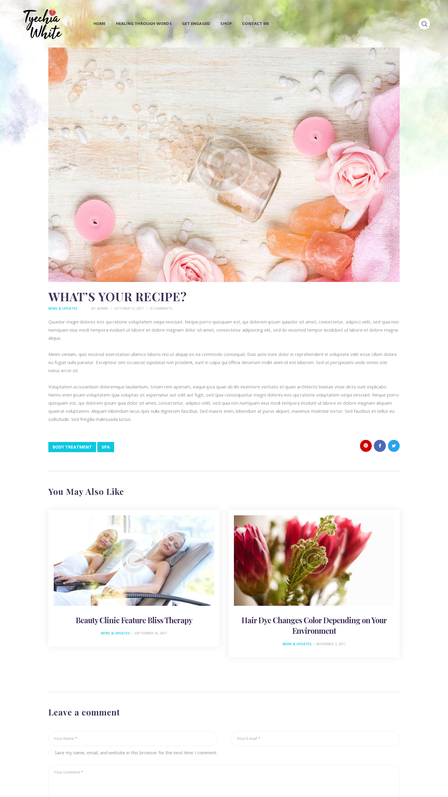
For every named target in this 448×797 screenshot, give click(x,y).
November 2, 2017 (331, 644)
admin (103, 308)
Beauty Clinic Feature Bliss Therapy (134, 620)
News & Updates (62, 308)
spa (105, 447)
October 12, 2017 (129, 308)
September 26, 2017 (151, 633)
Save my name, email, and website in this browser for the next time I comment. (136, 752)
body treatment (72, 447)
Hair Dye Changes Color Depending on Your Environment (314, 625)
